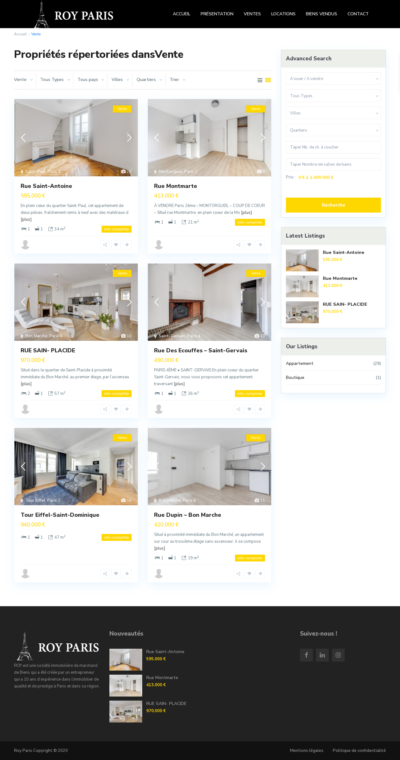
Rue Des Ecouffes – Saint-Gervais (200, 350)
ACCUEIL (181, 14)
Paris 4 (54, 171)
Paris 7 (53, 500)
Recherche (333, 205)
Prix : (290, 177)
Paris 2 (191, 171)
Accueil (20, 34)
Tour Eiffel (35, 500)
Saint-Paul (35, 171)
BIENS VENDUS (321, 14)
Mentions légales (306, 750)
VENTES (252, 14)
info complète (116, 229)
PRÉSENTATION (217, 14)
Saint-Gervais (172, 336)
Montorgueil (170, 171)
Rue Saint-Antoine (46, 186)
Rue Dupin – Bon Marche (187, 515)
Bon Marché (36, 336)
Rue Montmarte (175, 186)
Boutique (295, 377)
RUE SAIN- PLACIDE (48, 350)
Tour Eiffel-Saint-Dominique (60, 515)
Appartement (299, 363)
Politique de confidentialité (359, 750)
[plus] (26, 219)
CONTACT (358, 14)
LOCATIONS (283, 14)
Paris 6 (55, 336)
